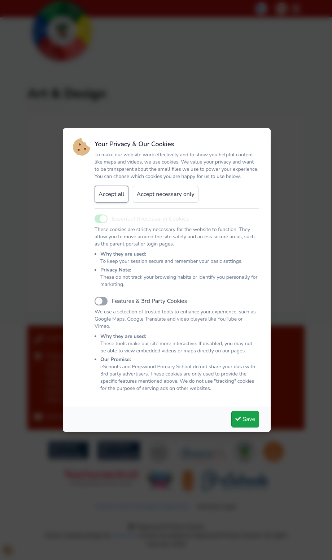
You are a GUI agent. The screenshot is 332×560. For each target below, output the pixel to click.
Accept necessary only (166, 194)
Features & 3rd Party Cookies (149, 301)
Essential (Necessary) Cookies (150, 219)
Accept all (112, 194)
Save (245, 419)
